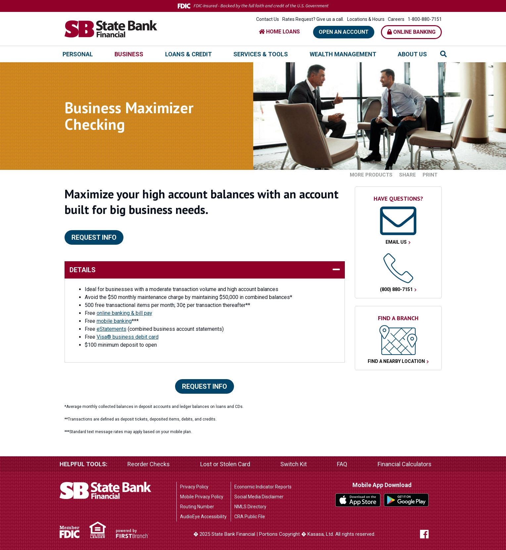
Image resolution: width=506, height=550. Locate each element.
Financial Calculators (405, 464)
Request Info (93, 237)
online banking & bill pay (124, 313)
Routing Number (197, 506)
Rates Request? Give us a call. (313, 19)
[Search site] (443, 54)
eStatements (111, 329)
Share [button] (407, 175)
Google (406, 500)
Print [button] (430, 175)
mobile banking (114, 321)
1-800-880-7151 (425, 19)
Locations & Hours (366, 19)
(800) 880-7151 (396, 289)
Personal (78, 54)
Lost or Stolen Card (225, 464)
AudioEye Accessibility (203, 516)
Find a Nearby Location (396, 361)
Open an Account (344, 32)
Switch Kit (293, 464)
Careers (396, 19)
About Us (412, 54)
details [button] (82, 270)
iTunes (358, 500)
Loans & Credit (188, 54)
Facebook (431, 534)
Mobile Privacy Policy (201, 496)
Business (129, 54)
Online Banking (411, 32)
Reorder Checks (148, 464)
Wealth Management (343, 54)
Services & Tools (260, 54)
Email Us (396, 242)
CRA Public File (249, 516)
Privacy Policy (194, 486)
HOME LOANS (279, 31)
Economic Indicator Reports (263, 486)
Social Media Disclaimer (259, 496)
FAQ (342, 464)
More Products (371, 175)
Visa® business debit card (128, 337)
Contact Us (267, 19)
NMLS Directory (250, 506)
